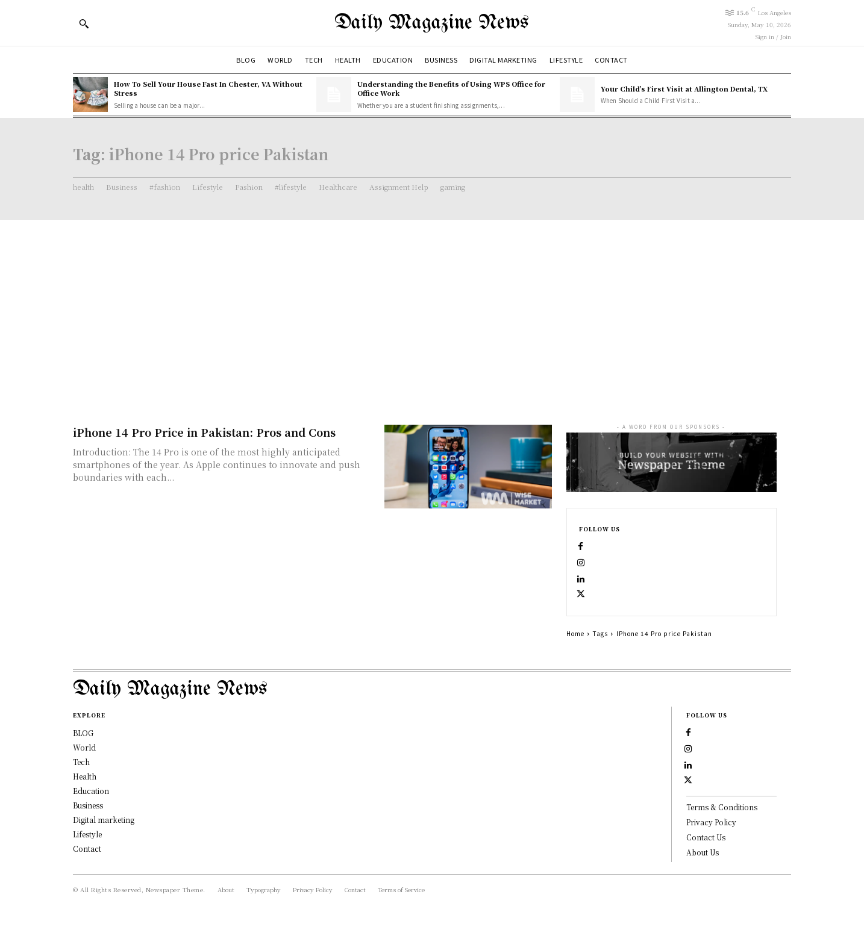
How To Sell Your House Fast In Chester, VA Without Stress (208, 88)
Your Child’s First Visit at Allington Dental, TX (684, 88)
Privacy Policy (711, 849)
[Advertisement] (432, 310)
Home (575, 646)
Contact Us (705, 863)
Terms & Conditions (721, 834)
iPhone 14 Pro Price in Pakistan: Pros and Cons (204, 432)
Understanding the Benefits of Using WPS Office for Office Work (451, 88)
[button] (84, 23)
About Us (702, 878)
